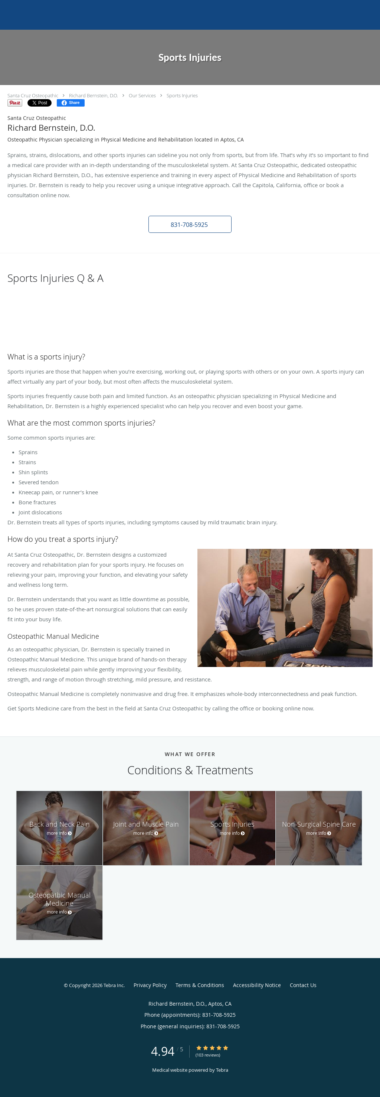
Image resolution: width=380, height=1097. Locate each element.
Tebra (222, 1070)
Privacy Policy (150, 985)
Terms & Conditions (200, 985)
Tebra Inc (114, 985)
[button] (190, 224)
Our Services (142, 95)
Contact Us (303, 985)
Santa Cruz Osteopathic (32, 95)
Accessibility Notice (257, 985)
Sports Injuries (182, 95)
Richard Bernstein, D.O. (93, 95)
